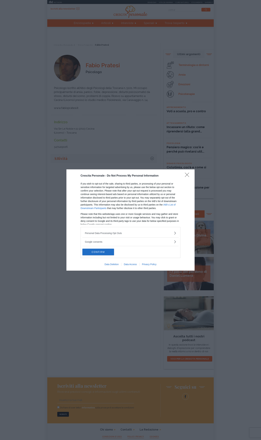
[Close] (188, 176)
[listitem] (130, 233)
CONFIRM (98, 252)
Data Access (130, 264)
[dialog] (130, 220)
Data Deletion (112, 264)
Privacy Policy (149, 264)
